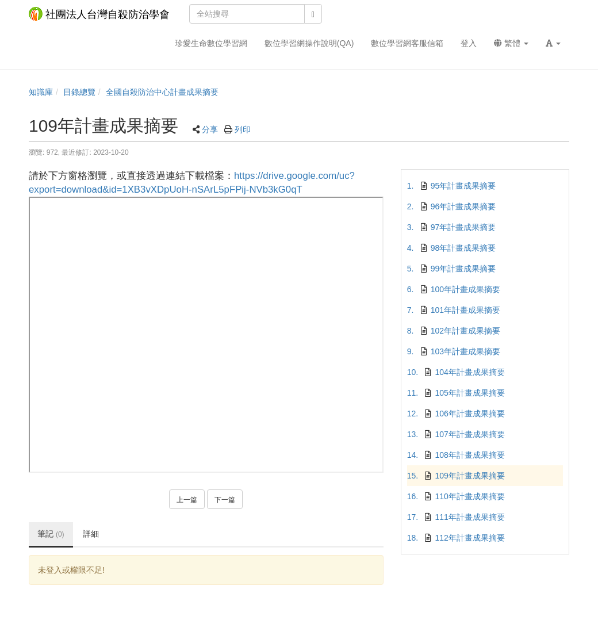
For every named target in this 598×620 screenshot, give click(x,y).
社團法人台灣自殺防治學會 (99, 14)
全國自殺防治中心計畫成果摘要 (162, 92)
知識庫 (41, 92)
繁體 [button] (511, 43)
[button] (553, 43)
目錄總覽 (79, 92)
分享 (210, 129)
